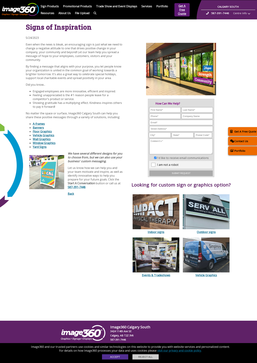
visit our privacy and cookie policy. (179, 351)
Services (146, 6)
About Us (64, 13)
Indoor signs (156, 233)
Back (71, 194)
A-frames (39, 124)
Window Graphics (44, 143)
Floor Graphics (42, 131)
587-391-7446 (77, 187)
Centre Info (240, 13)
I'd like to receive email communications (183, 160)
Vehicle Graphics (206, 276)
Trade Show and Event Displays (116, 6)
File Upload (82, 13)
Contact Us (239, 141)
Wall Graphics (42, 139)
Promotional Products (77, 6)
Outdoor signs (206, 233)
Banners (38, 128)
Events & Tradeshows (156, 276)
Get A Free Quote (182, 10)
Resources (47, 13)
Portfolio (162, 6)
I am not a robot (167, 167)
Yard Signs (40, 147)
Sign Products (50, 6)
